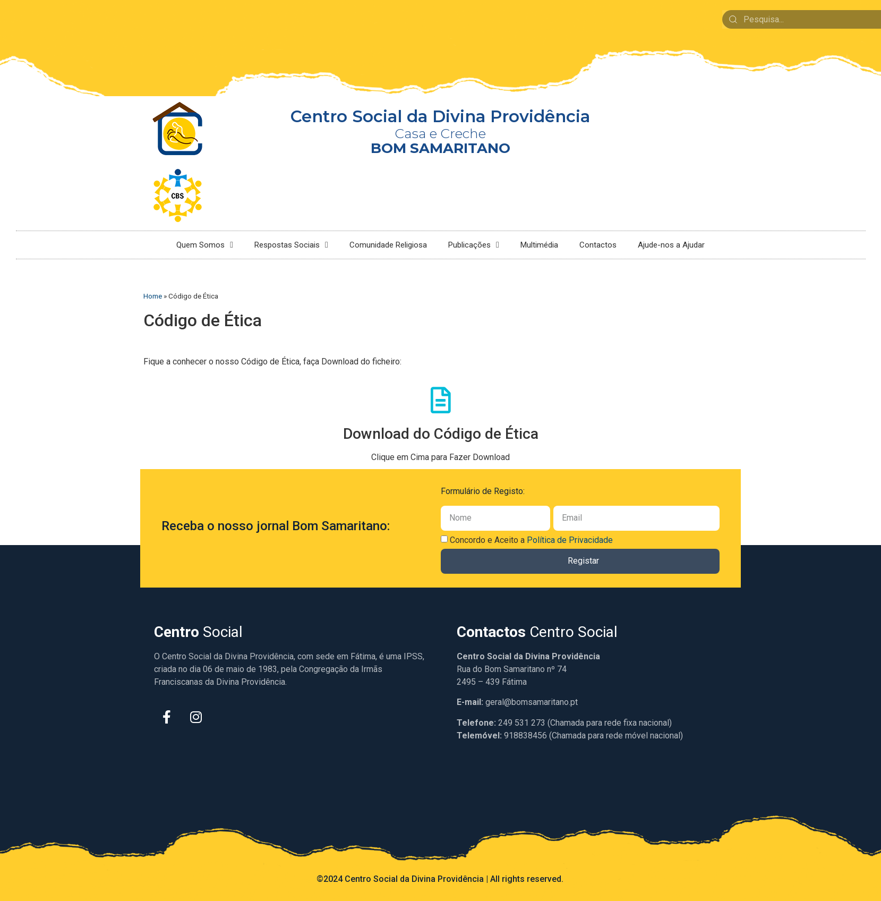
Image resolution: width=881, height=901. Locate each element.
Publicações (473, 244)
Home (152, 296)
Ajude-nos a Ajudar (671, 245)
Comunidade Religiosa (388, 245)
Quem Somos (204, 244)
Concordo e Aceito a (531, 540)
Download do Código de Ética (440, 434)
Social (198, 632)
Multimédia (539, 245)
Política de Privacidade (570, 540)
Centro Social (537, 632)
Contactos (598, 245)
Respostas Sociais (291, 244)
